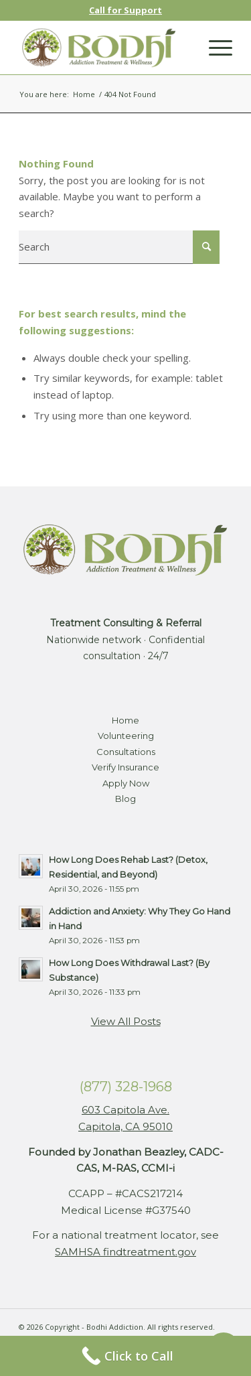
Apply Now (125, 783)
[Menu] (213, 47)
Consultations (125, 751)
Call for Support (125, 10)
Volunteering (126, 735)
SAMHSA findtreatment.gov (125, 1251)
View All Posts (126, 1021)
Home (125, 720)
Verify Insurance (125, 767)
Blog (125, 798)
